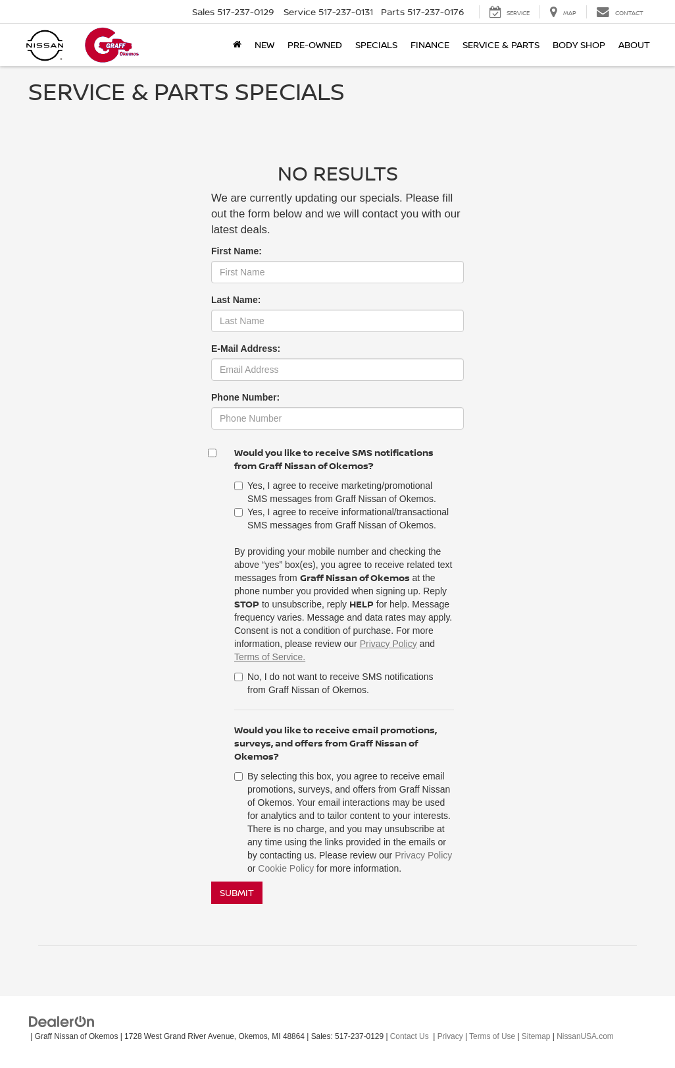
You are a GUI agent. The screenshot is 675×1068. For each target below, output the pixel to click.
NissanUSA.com (585, 1036)
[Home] (237, 45)
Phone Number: (245, 397)
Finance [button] (430, 44)
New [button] (264, 44)
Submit (237, 892)
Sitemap (536, 1036)
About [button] (634, 44)
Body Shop (579, 44)
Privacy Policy (388, 643)
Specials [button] (376, 44)
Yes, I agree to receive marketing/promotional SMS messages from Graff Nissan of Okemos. (335, 492)
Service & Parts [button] (501, 44)
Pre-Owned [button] (315, 44)
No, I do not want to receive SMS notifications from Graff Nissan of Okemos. (333, 683)
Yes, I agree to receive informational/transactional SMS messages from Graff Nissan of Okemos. (341, 518)
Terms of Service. (269, 657)
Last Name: (236, 300)
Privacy (450, 1036)
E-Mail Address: (245, 348)
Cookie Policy (286, 868)
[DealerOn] (61, 1021)
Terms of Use (492, 1036)
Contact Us (409, 1036)
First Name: (236, 251)
